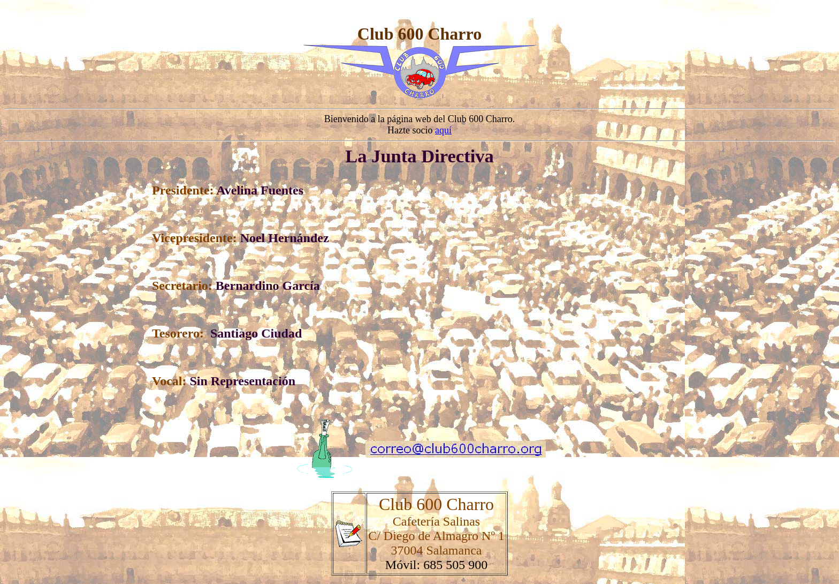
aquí (443, 130)
